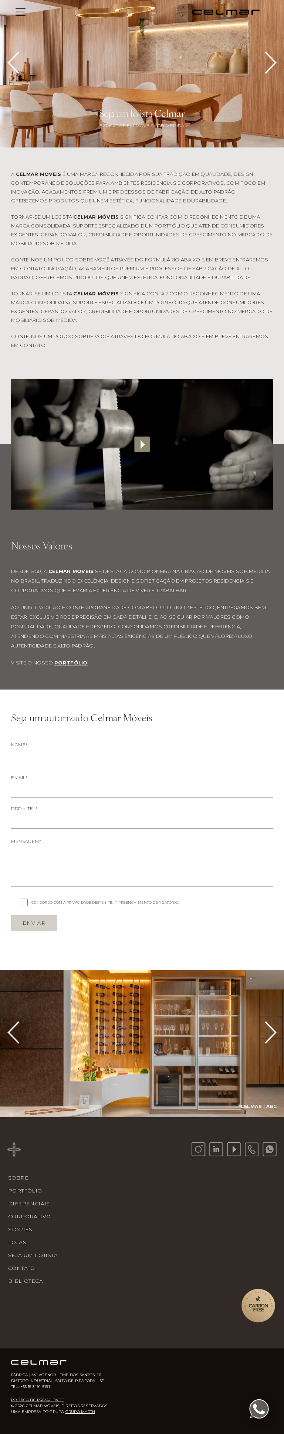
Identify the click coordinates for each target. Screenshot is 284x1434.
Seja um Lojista (33, 1255)
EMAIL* (19, 777)
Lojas (17, 1242)
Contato (21, 1268)
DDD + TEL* (24, 808)
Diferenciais (29, 1203)
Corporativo (29, 1216)
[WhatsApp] (270, 1149)
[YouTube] (234, 1149)
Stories (20, 1229)
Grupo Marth (80, 1411)
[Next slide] (270, 63)
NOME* (19, 744)
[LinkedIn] (216, 1149)
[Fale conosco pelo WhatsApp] (259, 1409)
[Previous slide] (13, 63)
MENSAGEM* (26, 841)
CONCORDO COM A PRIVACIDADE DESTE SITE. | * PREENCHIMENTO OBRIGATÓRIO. (105, 902)
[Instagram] (199, 1149)
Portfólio (25, 1190)
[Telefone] (252, 1149)
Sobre (18, 1177)
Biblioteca (25, 1281)
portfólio (71, 663)
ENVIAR (34, 923)
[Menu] (21, 11)
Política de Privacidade (37, 1399)
